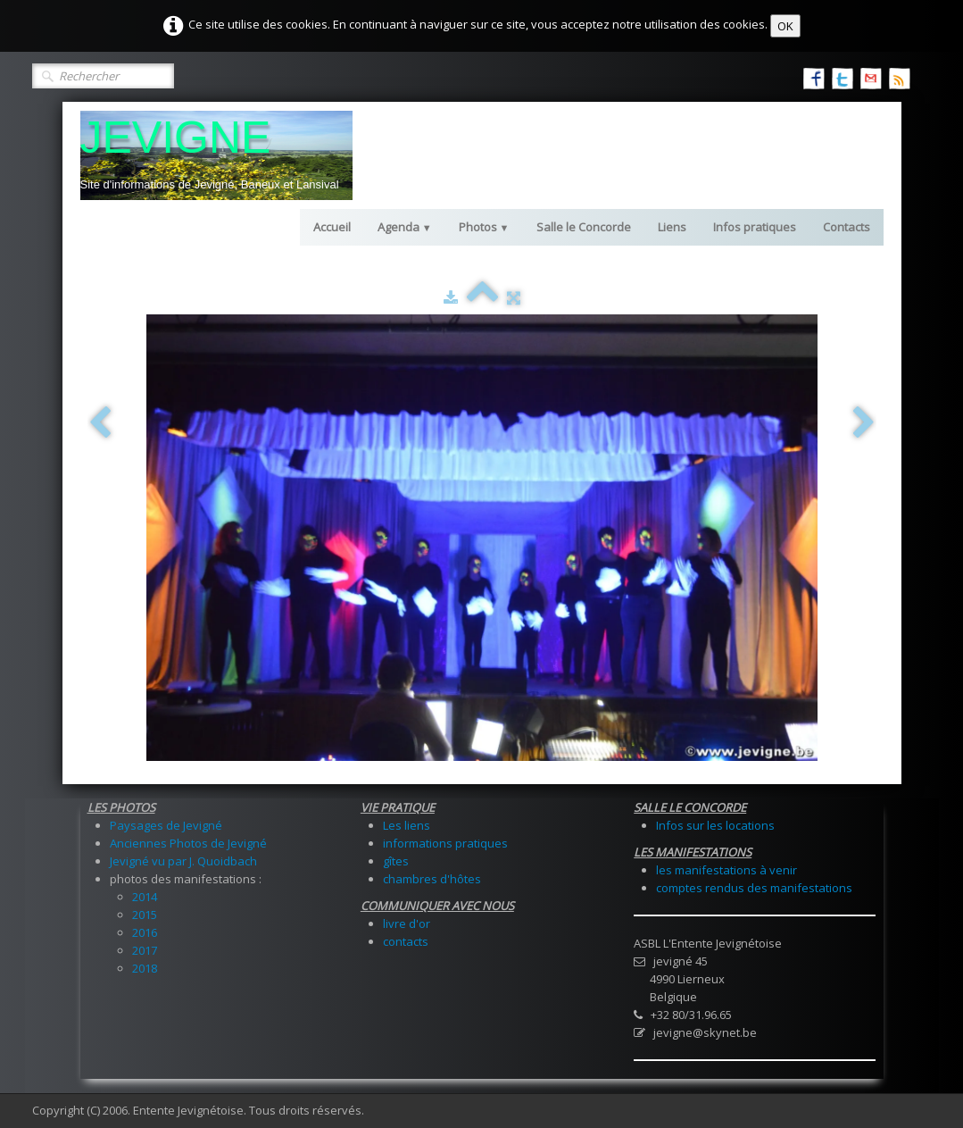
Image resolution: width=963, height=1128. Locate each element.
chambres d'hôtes (432, 879)
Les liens (406, 825)
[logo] (216, 155)
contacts (405, 941)
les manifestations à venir (726, 870)
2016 (144, 932)
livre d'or (406, 923)
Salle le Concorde (583, 227)
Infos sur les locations (715, 825)
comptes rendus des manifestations (754, 888)
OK (785, 26)
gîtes (396, 861)
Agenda (405, 227)
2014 (144, 897)
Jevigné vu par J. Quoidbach (183, 861)
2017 (144, 950)
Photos (484, 227)
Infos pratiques (754, 227)
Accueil (332, 227)
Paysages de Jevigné (166, 825)
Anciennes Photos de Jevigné (188, 843)
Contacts (846, 227)
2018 (144, 968)
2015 (144, 915)
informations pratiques (445, 843)
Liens (672, 227)
